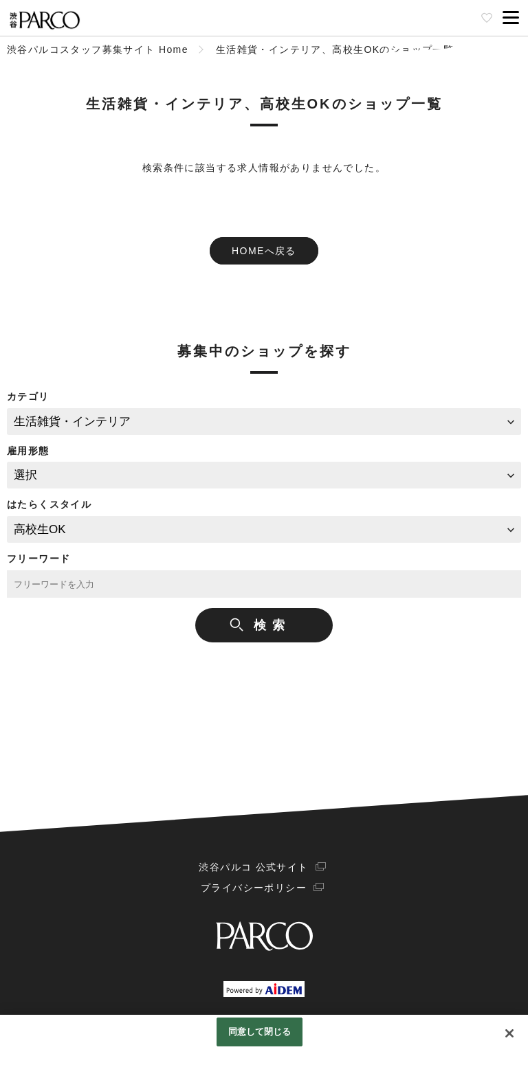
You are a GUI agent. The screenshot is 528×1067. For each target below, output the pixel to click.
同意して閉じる (260, 1031)
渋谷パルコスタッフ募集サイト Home (97, 49)
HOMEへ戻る (264, 250)
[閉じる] (509, 1033)
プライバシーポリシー (254, 887)
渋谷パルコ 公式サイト (253, 867)
